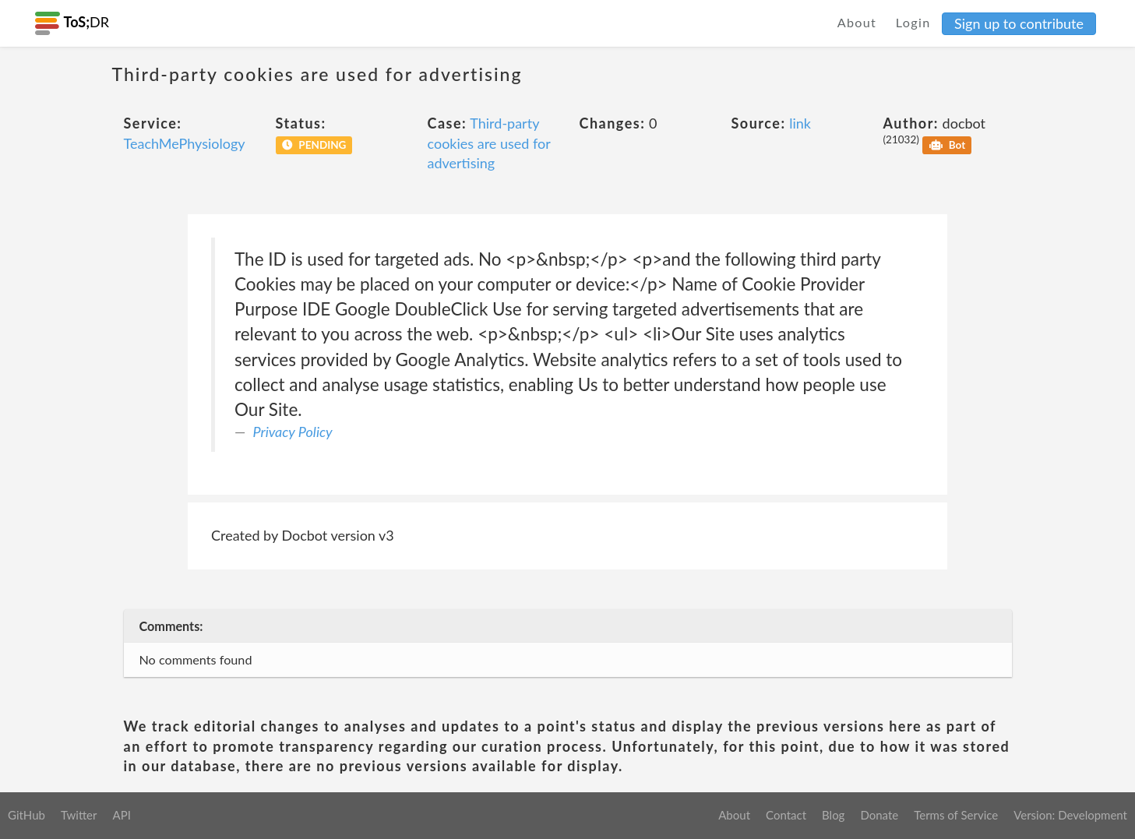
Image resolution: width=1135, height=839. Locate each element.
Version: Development (1070, 815)
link (800, 123)
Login (913, 22)
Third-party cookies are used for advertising (489, 143)
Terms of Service (956, 815)
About (857, 22)
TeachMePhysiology (184, 143)
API (121, 815)
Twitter (79, 815)
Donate (879, 815)
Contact (786, 815)
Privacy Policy (293, 431)
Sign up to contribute (1019, 23)
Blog (833, 815)
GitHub (26, 815)
